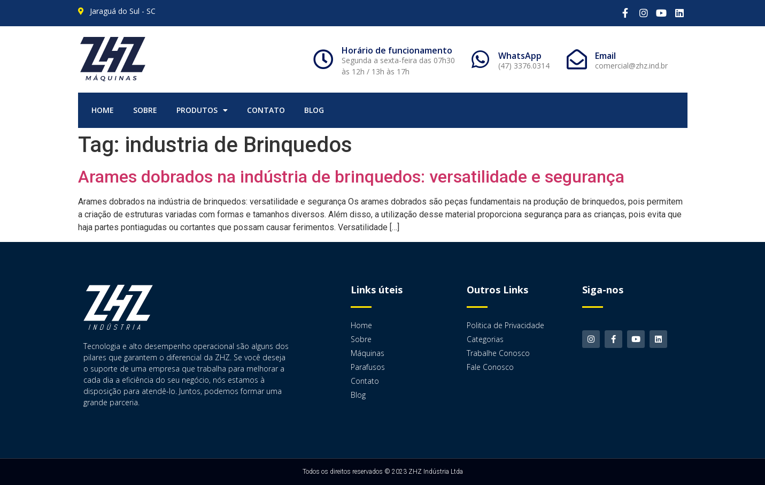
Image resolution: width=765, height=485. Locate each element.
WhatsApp (520, 56)
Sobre (145, 110)
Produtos (202, 110)
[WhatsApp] (480, 59)
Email (605, 56)
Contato (266, 110)
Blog (314, 110)
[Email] (577, 59)
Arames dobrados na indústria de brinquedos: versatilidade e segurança (351, 176)
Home (102, 110)
